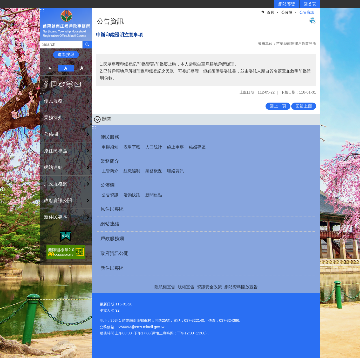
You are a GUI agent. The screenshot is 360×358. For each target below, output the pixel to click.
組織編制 (132, 171)
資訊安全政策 (209, 287)
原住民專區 (55, 150)
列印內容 (312, 20)
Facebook (46, 84)
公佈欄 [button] (51, 134)
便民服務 (109, 137)
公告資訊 (307, 12)
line (70, 84)
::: (42, 10)
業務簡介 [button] (53, 117)
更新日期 (107, 304)
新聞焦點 (153, 195)
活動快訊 (132, 195)
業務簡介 (109, 161)
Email (78, 84)
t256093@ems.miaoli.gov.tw (141, 327)
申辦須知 (110, 147)
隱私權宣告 (164, 287)
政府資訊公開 (58, 200)
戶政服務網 (55, 184)
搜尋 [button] (87, 44)
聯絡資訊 (175, 171)
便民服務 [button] (53, 101)
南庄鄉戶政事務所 (66, 24)
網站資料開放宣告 (241, 287)
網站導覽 (287, 4)
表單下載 (132, 147)
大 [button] (82, 68)
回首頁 (310, 4)
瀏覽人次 (107, 310)
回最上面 (303, 106)
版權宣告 (186, 287)
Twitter (62, 84)
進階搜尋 (66, 54)
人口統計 (153, 147)
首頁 (270, 12)
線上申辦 (175, 147)
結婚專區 (197, 147)
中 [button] (66, 68)
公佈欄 (286, 12)
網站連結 (53, 167)
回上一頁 (278, 106)
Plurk (54, 84)
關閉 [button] (106, 118)
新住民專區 (55, 217)
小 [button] (50, 68)
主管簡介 (110, 171)
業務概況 (153, 171)
